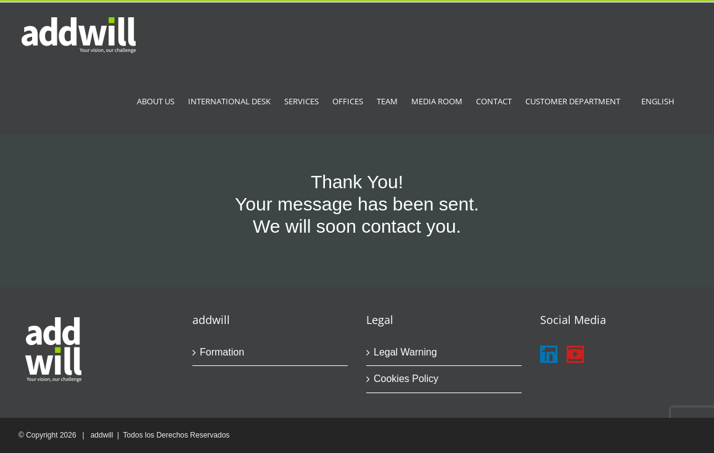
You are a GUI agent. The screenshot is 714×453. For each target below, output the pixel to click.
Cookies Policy (406, 378)
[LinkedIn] (548, 354)
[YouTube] (575, 354)
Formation (222, 352)
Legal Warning (405, 352)
